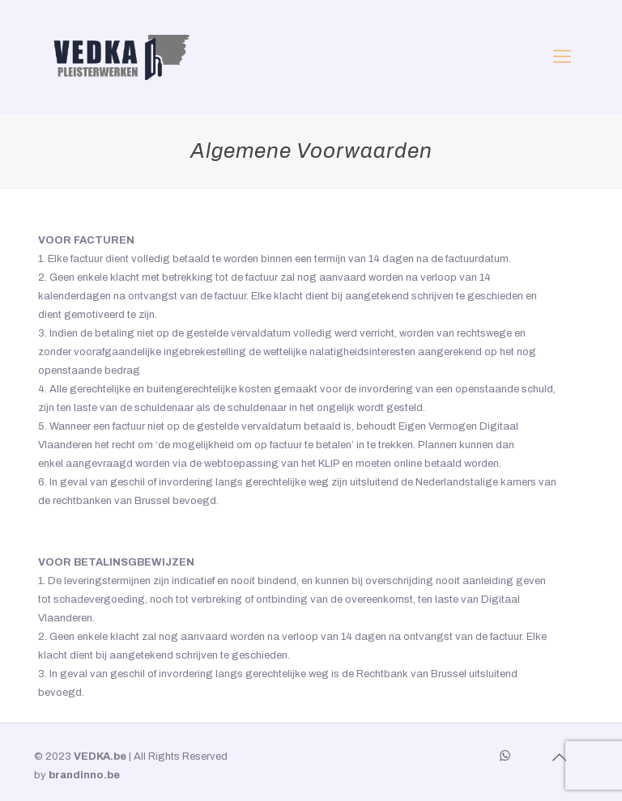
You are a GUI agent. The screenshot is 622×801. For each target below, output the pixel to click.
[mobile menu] (562, 56)
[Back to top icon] (559, 757)
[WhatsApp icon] (504, 755)
